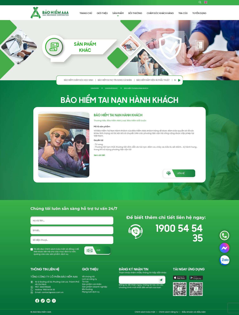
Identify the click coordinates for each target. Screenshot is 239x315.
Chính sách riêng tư (168, 312)
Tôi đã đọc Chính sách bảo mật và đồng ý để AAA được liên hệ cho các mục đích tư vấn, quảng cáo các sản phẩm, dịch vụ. (56, 251)
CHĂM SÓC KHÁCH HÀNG (160, 13)
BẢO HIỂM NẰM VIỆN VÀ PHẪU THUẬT (152, 80)
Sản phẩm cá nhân (91, 284)
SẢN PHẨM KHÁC (111, 88)
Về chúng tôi (88, 277)
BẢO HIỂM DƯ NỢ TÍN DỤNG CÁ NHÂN (115, 80)
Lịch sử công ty (89, 279)
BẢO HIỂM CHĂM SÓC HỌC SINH (78, 80)
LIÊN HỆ (181, 173)
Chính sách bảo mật (145, 312)
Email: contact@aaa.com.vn (49, 292)
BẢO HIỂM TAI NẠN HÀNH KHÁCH (136, 88)
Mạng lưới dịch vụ (91, 292)
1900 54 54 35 (179, 234)
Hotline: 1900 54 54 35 (45, 290)
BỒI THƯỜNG (135, 13)
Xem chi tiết (99, 155)
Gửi (98, 250)
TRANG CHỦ (86, 13)
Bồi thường (87, 289)
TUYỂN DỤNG (199, 13)
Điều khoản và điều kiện (194, 312)
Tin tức (85, 282)
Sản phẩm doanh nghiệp (94, 287)
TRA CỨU (183, 13)
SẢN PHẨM (95, 88)
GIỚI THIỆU (102, 13)
